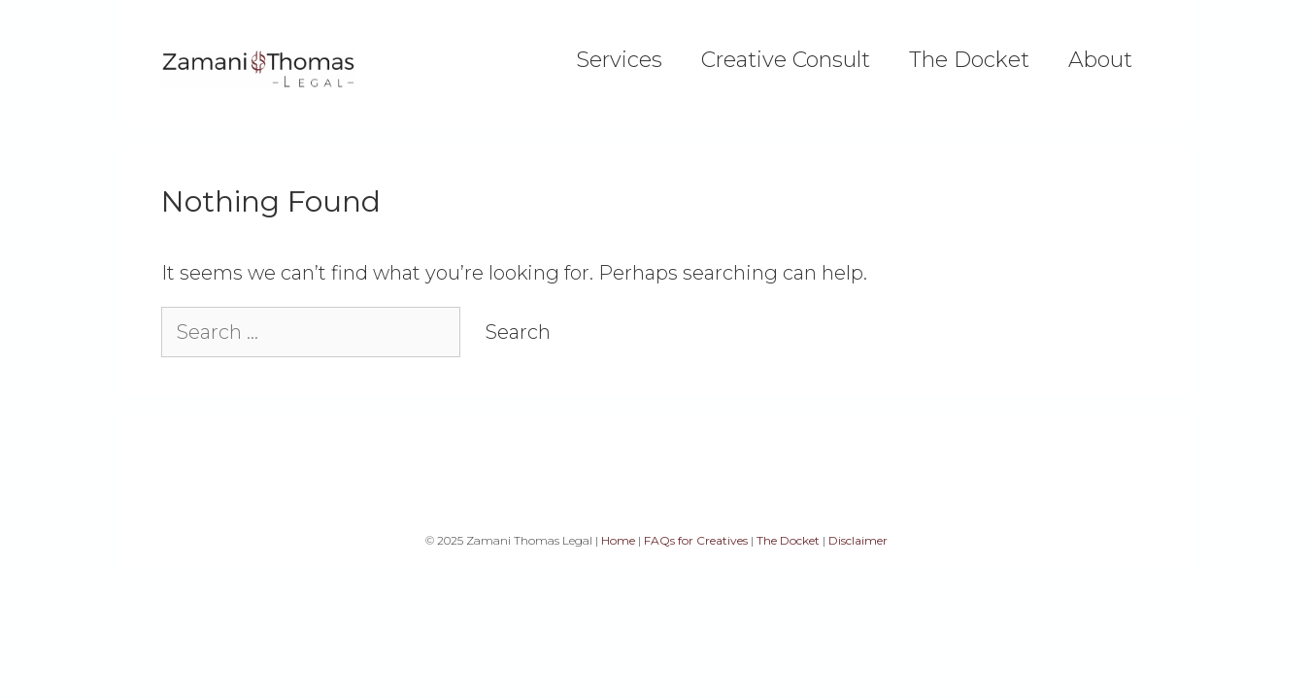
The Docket (969, 60)
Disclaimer (858, 540)
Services (619, 60)
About (1100, 60)
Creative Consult (785, 60)
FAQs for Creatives (696, 540)
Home (618, 540)
